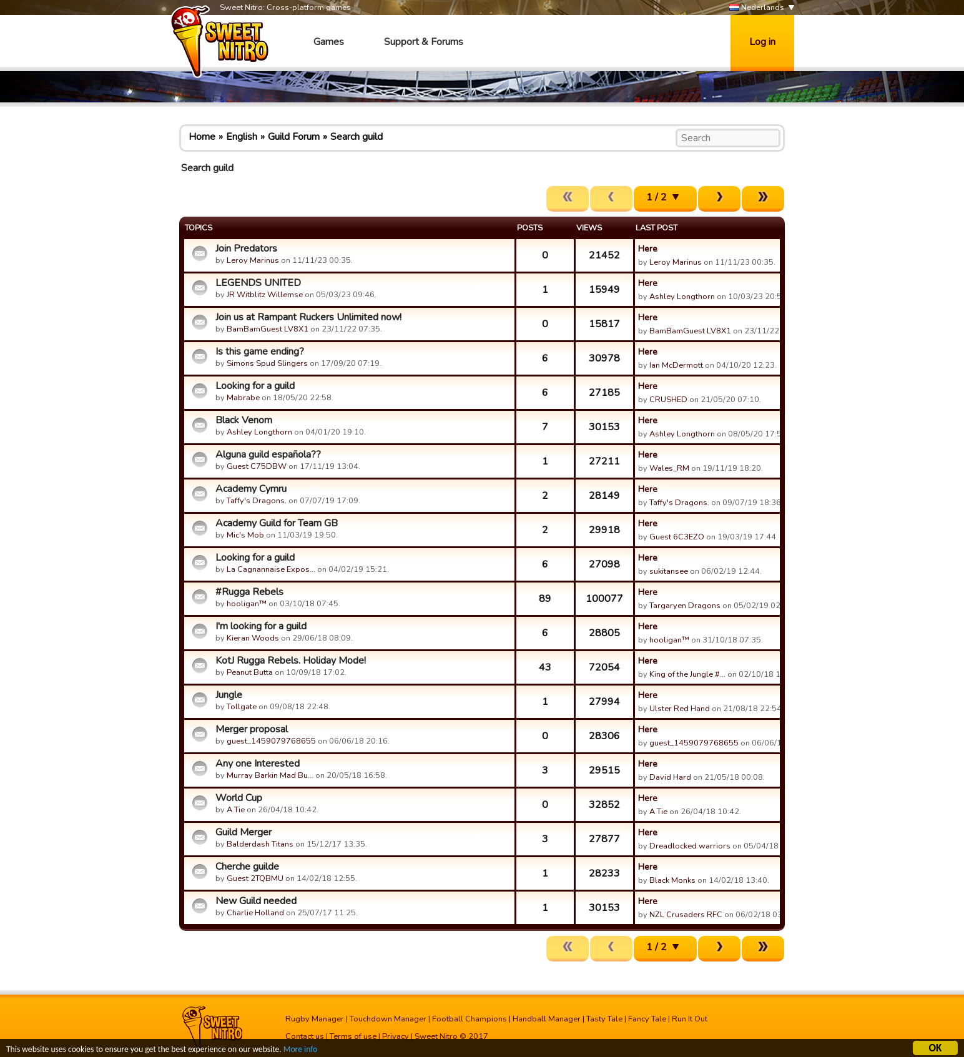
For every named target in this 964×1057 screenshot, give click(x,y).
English (241, 137)
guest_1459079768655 (271, 741)
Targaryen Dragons (685, 605)
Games (328, 42)
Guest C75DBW (257, 466)
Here (647, 248)
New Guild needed (256, 901)
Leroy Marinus (253, 260)
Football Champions (469, 1019)
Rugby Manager (314, 1019)
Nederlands (756, 8)
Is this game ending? (259, 351)
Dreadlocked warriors (689, 846)
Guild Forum (294, 137)
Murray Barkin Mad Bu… (270, 775)
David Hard (670, 777)
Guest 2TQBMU (255, 878)
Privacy (395, 1036)
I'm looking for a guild (261, 626)
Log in (762, 42)
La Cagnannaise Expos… (271, 569)
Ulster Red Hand (679, 708)
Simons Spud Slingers (267, 363)
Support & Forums (423, 42)
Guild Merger (243, 832)
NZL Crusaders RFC (685, 914)
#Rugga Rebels (249, 591)
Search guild (356, 137)
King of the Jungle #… (687, 674)
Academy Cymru (251, 488)
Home (202, 137)
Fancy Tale (647, 1019)
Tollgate (242, 706)
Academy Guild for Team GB (276, 523)
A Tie (236, 809)
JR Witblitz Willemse (265, 294)
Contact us (304, 1036)
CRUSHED (668, 399)
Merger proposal (251, 729)
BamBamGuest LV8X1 (267, 329)
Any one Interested (257, 763)
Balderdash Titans (260, 844)
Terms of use (353, 1036)
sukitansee (668, 571)
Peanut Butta (250, 672)
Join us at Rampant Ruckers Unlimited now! (308, 317)
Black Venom (243, 420)
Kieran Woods (253, 638)
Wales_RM (669, 468)
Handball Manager (547, 1019)
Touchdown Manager (388, 1019)
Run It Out (689, 1019)
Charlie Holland (255, 912)
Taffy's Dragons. (257, 500)
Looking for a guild (255, 385)
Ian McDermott (676, 365)
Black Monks (672, 880)
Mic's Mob (245, 535)
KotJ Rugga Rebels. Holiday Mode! (290, 660)
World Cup (238, 798)
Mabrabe (243, 397)
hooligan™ (247, 603)
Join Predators (246, 248)
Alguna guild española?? (268, 454)
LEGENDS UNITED (258, 282)
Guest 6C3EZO (676, 537)
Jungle (228, 695)
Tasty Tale (604, 1019)
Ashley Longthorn (682, 296)
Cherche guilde (247, 866)
